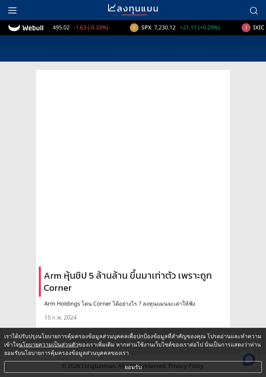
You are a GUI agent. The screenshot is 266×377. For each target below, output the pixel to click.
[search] (253, 10)
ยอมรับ (133, 367)
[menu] (12, 10)
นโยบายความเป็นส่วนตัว (48, 344)
